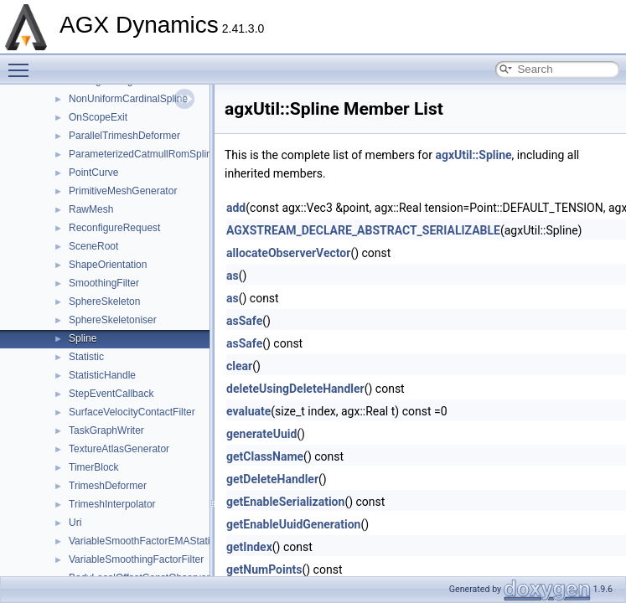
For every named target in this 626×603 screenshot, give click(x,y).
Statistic (86, 357)
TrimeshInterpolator (112, 504)
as (232, 275)
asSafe (244, 320)
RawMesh (91, 209)
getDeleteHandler (272, 479)
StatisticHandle (102, 375)
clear (239, 366)
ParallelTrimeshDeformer (124, 136)
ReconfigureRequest (114, 228)
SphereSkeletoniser (113, 320)
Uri (75, 522)
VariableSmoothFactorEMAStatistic (147, 541)
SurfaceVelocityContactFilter (132, 412)
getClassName (264, 456)
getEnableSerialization (285, 501)
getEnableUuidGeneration (293, 524)
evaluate (248, 411)
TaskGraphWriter (106, 430)
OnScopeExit (98, 117)
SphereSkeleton (104, 301)
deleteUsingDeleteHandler (295, 388)
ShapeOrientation (108, 265)
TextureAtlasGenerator (119, 449)
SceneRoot (93, 246)
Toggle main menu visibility (22, 62)
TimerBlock (94, 467)
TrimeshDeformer (108, 486)
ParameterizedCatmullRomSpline (143, 154)
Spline (82, 338)
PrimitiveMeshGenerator (123, 191)
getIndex (249, 547)
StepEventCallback (111, 393)
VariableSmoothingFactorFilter (136, 559)
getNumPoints (264, 569)
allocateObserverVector (288, 253)
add (236, 207)
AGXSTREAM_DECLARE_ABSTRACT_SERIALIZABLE (363, 230)
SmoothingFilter (104, 283)
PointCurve (93, 172)
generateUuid (261, 434)
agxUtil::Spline (473, 155)
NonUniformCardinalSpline (128, 99)
